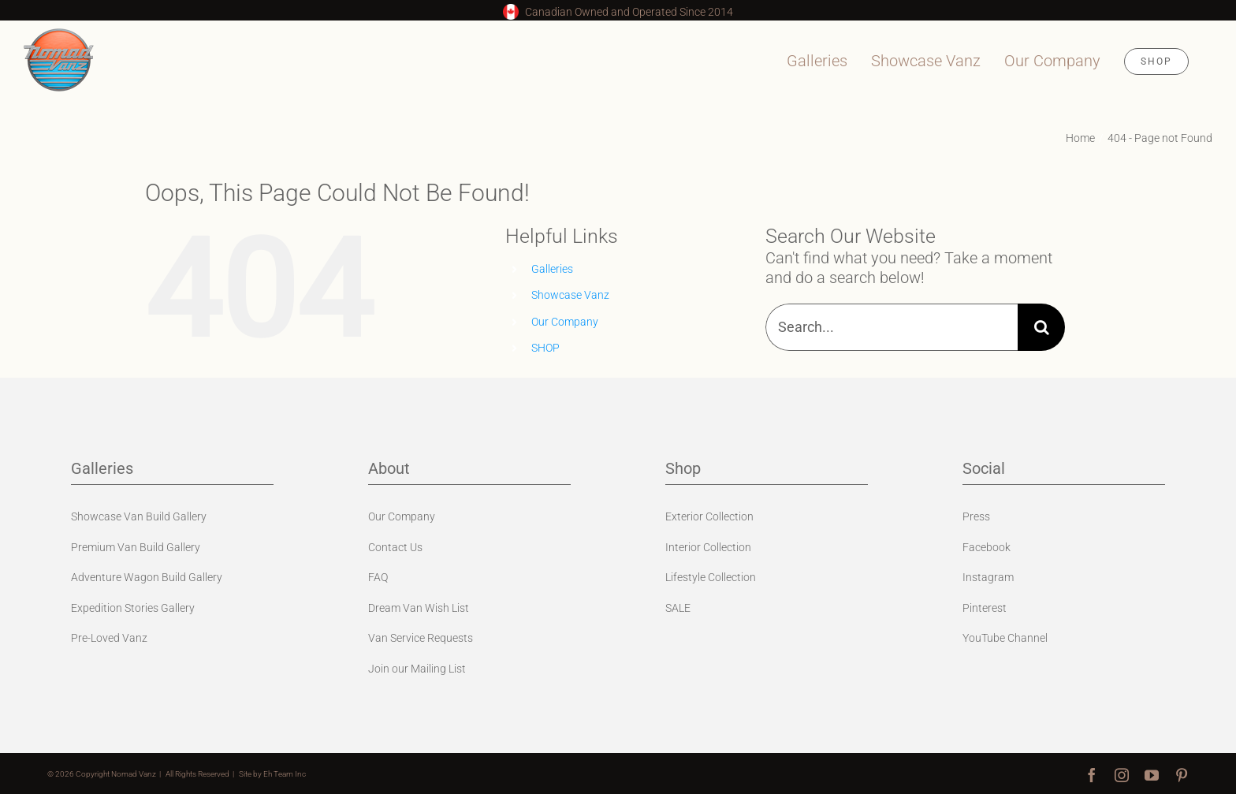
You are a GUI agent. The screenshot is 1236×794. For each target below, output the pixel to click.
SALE (678, 608)
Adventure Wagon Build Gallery (146, 577)
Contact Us (395, 547)
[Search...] (891, 327)
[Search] (1041, 327)
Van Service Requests (420, 638)
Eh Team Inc (284, 774)
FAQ (378, 577)
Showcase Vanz (570, 295)
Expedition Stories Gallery (133, 608)
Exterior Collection (709, 516)
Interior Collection (708, 547)
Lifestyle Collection (710, 577)
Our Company (564, 321)
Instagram (988, 577)
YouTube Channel (1005, 638)
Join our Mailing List (417, 668)
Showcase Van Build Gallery (139, 516)
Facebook (986, 547)
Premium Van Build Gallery (135, 547)
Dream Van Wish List (418, 608)
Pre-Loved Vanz (109, 638)
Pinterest (984, 608)
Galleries (552, 269)
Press (976, 516)
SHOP (545, 347)
